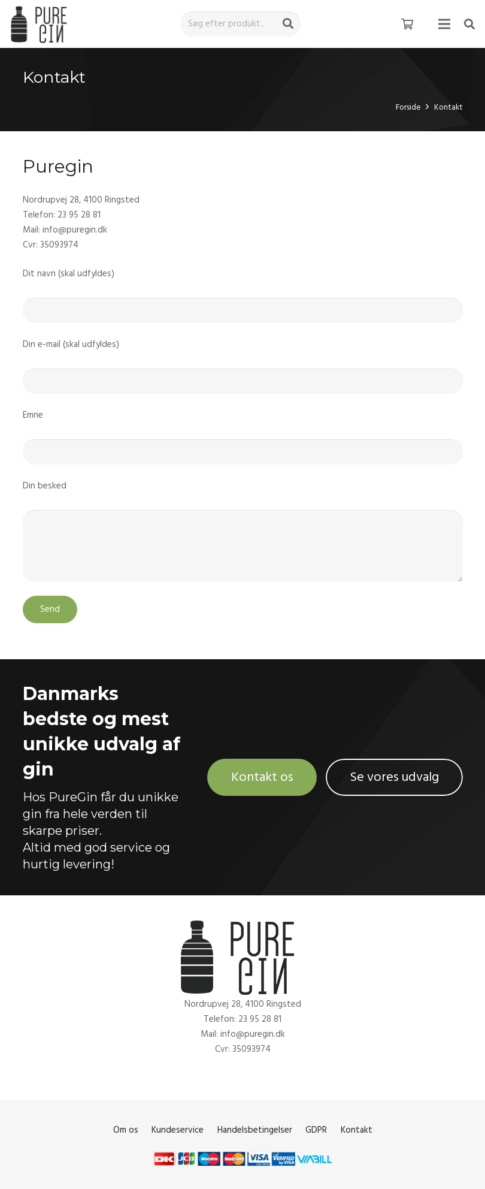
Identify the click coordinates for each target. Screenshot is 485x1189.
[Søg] (288, 24)
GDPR (316, 1130)
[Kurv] (407, 24)
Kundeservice (177, 1130)
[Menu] (444, 24)
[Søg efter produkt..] (241, 24)
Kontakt (356, 1130)
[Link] (41, 24)
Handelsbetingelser (254, 1130)
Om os (125, 1130)
